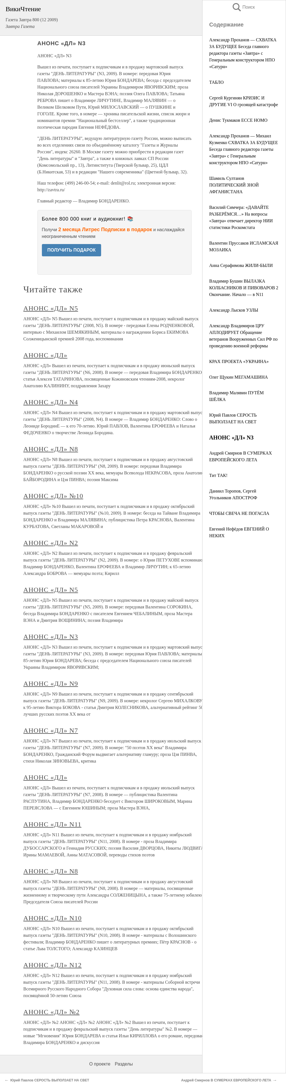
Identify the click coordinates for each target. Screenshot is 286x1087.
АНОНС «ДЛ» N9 (50, 683)
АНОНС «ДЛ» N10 (52, 918)
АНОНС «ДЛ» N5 (50, 308)
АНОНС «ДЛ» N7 (50, 730)
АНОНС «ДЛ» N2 (50, 542)
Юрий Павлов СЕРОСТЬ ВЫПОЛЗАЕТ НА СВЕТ (49, 1080)
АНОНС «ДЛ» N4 (50, 402)
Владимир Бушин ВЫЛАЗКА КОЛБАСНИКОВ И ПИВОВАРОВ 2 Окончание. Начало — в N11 (243, 288)
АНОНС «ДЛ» (45, 355)
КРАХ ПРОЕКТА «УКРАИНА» (239, 361)
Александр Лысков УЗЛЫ (233, 310)
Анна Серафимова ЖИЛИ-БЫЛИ (241, 265)
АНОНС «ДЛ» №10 (53, 496)
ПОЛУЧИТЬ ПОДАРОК (71, 250)
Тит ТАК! (218, 475)
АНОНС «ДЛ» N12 (52, 965)
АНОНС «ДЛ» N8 (50, 449)
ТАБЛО (216, 82)
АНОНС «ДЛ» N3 (50, 636)
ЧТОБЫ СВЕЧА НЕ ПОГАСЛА (239, 513)
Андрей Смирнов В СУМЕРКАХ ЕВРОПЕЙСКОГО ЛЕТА (226, 1080)
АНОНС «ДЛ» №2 (51, 1012)
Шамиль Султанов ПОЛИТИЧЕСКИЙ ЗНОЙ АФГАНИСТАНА (234, 185)
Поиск (243, 7)
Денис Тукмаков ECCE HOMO (238, 120)
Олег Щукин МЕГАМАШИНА (238, 377)
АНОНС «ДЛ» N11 (52, 824)
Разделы (124, 1064)
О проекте (99, 1064)
